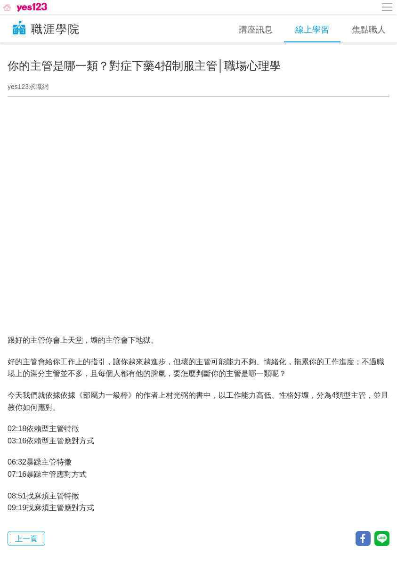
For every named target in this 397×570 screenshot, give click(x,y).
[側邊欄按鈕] (387, 7)
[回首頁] (24, 7)
